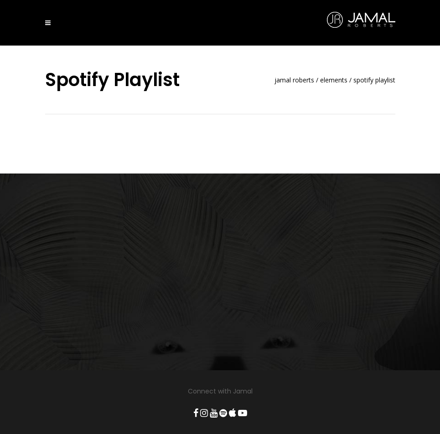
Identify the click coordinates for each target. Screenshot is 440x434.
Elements (333, 80)
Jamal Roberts (294, 80)
